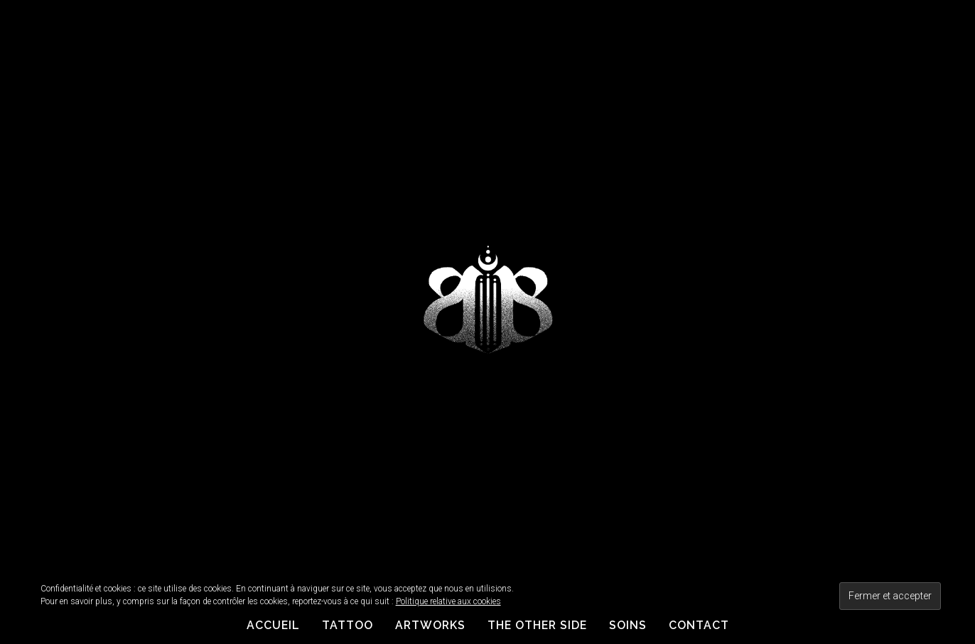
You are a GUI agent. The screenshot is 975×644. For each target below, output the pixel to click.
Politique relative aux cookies (448, 601)
